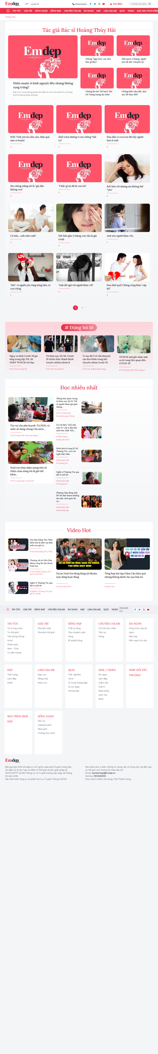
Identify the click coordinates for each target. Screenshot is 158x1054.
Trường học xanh (46, 733)
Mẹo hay (133, 636)
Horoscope (73, 691)
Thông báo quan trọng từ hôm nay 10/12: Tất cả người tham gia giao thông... (67, 402)
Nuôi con (42, 682)
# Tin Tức (13, 369)
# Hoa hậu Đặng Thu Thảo (41, 551)
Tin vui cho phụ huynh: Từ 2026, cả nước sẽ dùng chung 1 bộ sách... (30, 427)
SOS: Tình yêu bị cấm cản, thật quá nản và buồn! (29, 138)
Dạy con (42, 674)
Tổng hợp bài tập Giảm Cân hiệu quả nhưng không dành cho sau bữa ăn (125, 575)
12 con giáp (73, 686)
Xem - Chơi (13, 648)
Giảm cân (103, 682)
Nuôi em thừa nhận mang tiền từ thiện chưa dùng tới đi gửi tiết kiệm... (28, 471)
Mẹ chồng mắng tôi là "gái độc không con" (27, 187)
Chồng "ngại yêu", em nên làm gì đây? (98, 60)
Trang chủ (10, 17)
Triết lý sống (74, 628)
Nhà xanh (42, 729)
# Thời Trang (61, 437)
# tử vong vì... (140, 370)
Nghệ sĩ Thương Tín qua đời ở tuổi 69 (67, 473)
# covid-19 (22, 369)
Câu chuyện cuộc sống (77, 634)
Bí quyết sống (75, 640)
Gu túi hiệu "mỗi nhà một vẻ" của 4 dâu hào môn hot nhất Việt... (66, 428)
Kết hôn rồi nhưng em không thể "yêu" (125, 188)
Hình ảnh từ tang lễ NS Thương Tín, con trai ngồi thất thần (67, 451)
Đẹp (99, 11)
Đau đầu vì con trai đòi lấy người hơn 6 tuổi (125, 138)
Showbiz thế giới (46, 632)
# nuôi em (29, 481)
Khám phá (12, 644)
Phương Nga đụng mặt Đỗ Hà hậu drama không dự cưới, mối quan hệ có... (67, 497)
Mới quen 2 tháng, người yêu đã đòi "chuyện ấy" (134, 60)
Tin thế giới (13, 632)
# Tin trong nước (126, 370)
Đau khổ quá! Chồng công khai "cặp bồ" (126, 287)
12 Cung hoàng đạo (78, 682)
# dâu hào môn (63, 440)
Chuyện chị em (72, 11)
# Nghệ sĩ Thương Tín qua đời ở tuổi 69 (41, 592)
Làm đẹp (11, 678)
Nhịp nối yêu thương (138, 672)
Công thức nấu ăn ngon (138, 630)
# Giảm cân (109, 586)
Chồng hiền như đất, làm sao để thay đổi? (134, 93)
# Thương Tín (62, 463)
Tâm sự (102, 632)
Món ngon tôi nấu (138, 640)
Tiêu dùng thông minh (15, 638)
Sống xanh (41, 11)
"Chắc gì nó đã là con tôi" (72, 186)
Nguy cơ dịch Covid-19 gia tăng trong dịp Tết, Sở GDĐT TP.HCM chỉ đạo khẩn (24, 359)
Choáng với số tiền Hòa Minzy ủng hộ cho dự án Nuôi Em (41, 563)
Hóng (101, 636)
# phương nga (62, 510)
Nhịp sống (104, 691)
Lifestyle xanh (45, 725)
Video (131, 11)
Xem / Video (107, 670)
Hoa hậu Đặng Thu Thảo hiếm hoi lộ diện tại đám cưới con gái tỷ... (41, 542)
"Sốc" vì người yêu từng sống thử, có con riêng (30, 287)
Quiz (122, 11)
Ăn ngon (89, 11)
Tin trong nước (15, 628)
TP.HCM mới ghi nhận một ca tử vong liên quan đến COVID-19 (133, 360)
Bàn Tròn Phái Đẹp (17, 719)
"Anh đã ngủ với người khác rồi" (75, 285)
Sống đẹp (55, 11)
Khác (101, 699)
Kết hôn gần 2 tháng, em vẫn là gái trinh (77, 237)
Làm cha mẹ (110, 11)
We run (41, 721)
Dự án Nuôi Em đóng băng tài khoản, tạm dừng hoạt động (76, 575)
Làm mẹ (103, 695)
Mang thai (43, 678)
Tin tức (16, 11)
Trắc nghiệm (74, 674)
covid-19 (35, 4)
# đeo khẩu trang (98, 369)
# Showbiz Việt (62, 460)
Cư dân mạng (14, 652)
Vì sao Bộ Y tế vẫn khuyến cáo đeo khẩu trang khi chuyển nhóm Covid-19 (97, 359)
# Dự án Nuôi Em (63, 586)
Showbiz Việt (44, 628)
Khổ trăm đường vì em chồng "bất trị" (77, 138)
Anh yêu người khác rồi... (120, 235)
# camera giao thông (65, 416)
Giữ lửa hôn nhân (107, 628)
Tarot (71, 678)
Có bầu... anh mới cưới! (23, 235)
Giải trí (28, 11)
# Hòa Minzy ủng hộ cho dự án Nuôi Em (40, 573)
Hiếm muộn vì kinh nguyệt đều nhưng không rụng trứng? (43, 85)
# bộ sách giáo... (32, 435)
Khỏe (10, 682)
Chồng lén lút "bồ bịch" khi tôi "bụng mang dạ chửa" (99, 93)
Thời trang (12, 674)
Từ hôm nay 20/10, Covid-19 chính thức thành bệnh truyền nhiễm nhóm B (60, 359)
